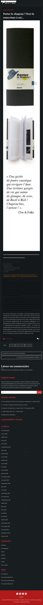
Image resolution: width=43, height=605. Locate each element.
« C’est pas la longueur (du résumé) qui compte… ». (15, 405)
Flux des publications (7, 577)
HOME (3, 555)
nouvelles (28, 345)
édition (12, 345)
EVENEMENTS (5, 548)
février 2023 (5, 453)
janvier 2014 (5, 520)
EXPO (3, 552)
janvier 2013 (5, 536)
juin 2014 (4, 506)
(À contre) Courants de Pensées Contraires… (28, 357)
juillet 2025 (4, 437)
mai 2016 (4, 467)
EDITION (4, 545)
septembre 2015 (6, 483)
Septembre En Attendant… (9, 415)
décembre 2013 (6, 523)
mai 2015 (4, 490)
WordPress (39, 600)
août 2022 (4, 457)
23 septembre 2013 (8, 10)
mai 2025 (4, 444)
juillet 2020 (4, 460)
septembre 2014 (6, 500)
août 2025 (4, 434)
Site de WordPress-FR (7, 584)
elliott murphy (19, 345)
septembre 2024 (6, 447)
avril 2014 (4, 513)
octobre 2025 (5, 430)
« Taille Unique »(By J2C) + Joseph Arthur (12, 411)
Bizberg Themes (25, 602)
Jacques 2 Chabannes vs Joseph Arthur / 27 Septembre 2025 (18, 408)
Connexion (5, 574)
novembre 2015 (6, 477)
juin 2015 (4, 487)
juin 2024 (4, 450)
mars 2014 (4, 516)
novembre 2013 (6, 526)
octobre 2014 (5, 496)
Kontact (21, 597)
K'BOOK (4, 558)
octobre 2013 (5, 530)
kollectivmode (7, 339)
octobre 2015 (5, 480)
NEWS (3, 562)
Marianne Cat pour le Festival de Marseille (14, 353)
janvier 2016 (5, 473)
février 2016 (5, 470)
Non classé (5, 565)
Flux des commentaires (8, 580)
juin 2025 (4, 440)
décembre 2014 (6, 493)
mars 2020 (4, 463)
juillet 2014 (4, 503)
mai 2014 (4, 510)
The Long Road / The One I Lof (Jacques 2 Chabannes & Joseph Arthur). (21, 401)
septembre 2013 (6, 533)
